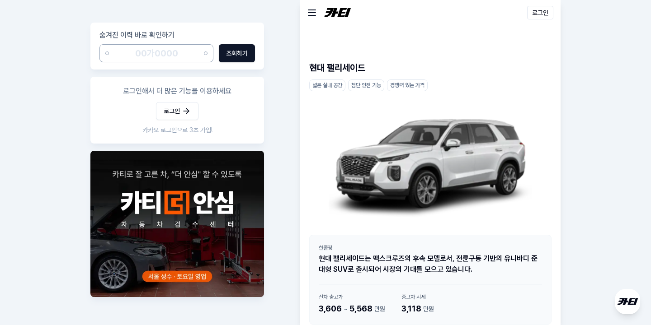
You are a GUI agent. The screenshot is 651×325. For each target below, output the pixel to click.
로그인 (177, 111)
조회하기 (237, 53)
